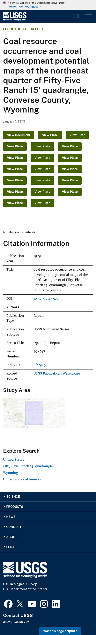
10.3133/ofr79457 (46, 298)
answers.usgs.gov (16, 622)
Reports (38, 29)
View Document (18, 135)
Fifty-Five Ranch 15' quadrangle (28, 466)
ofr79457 (40, 365)
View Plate (50, 135)
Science (13, 496)
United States (13, 459)
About (11, 537)
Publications (14, 29)
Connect (13, 527)
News (11, 517)
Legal (11, 547)
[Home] (14, 20)
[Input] (57, 16)
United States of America (22, 479)
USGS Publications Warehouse (56, 373)
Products (14, 507)
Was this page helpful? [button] (60, 631)
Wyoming (10, 473)
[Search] (77, 16)
